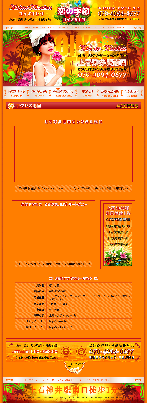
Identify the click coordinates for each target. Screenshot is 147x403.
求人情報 (105, 380)
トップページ (31, 380)
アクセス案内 (92, 380)
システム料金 (63, 380)
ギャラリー (78, 380)
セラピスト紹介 (47, 380)
